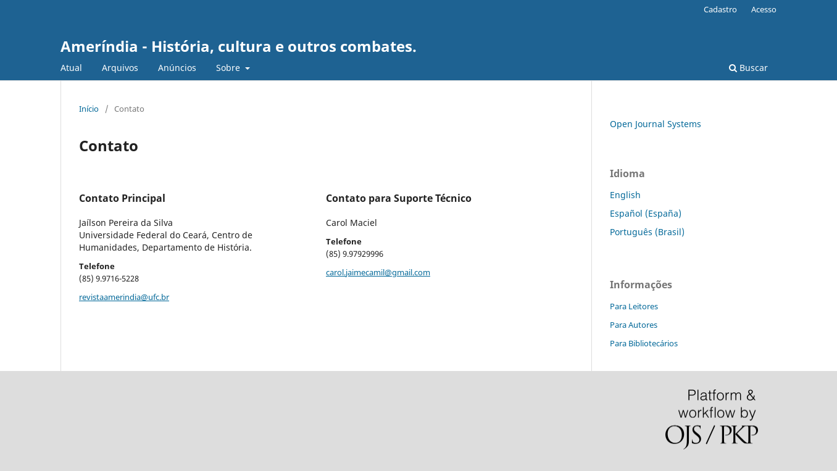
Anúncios (177, 67)
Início (89, 108)
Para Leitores (634, 306)
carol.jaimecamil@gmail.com (378, 272)
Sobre (229, 67)
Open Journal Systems (655, 124)
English (625, 195)
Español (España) (645, 213)
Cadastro (720, 9)
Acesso (764, 9)
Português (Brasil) (647, 232)
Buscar (748, 67)
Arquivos (120, 67)
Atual (71, 67)
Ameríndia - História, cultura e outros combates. (238, 46)
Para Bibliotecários (644, 343)
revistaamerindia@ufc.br (124, 296)
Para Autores (633, 324)
